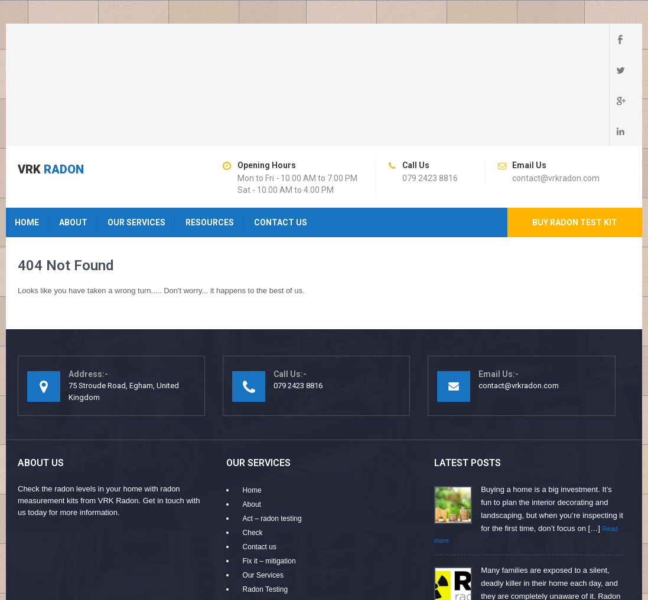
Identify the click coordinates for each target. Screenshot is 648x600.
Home (27, 130)
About (73, 130)
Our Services (136, 130)
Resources (209, 130)
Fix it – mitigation (269, 469)
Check (253, 441)
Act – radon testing (272, 426)
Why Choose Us (268, 526)
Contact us (280, 130)
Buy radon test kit (574, 130)
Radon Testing (265, 497)
